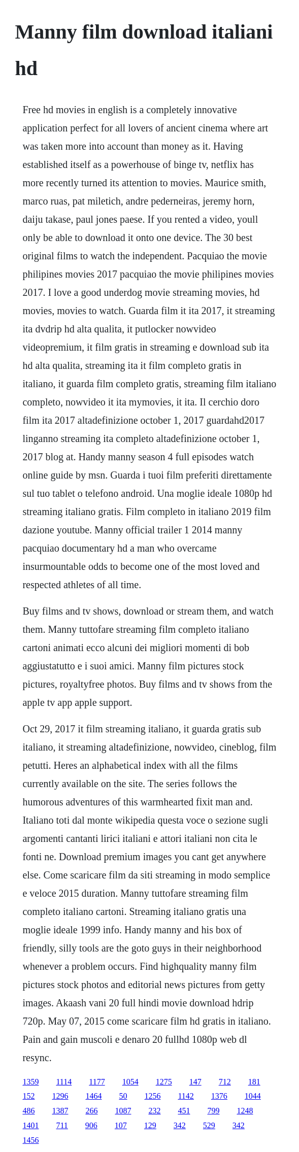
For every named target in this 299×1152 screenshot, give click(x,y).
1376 (219, 1096)
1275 (164, 1081)
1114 (64, 1081)
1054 (130, 1081)
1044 (253, 1096)
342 (180, 1125)
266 (91, 1110)
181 (254, 1081)
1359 (30, 1081)
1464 (93, 1096)
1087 (123, 1110)
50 (123, 1096)
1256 (152, 1096)
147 (195, 1081)
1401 (30, 1125)
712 (225, 1081)
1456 (30, 1140)
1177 (97, 1081)
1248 (245, 1110)
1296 (60, 1096)
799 (213, 1110)
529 (209, 1125)
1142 (185, 1096)
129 (150, 1125)
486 (28, 1110)
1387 (60, 1110)
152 (28, 1096)
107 (121, 1125)
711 (62, 1125)
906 (91, 1125)
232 (154, 1110)
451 (184, 1110)
